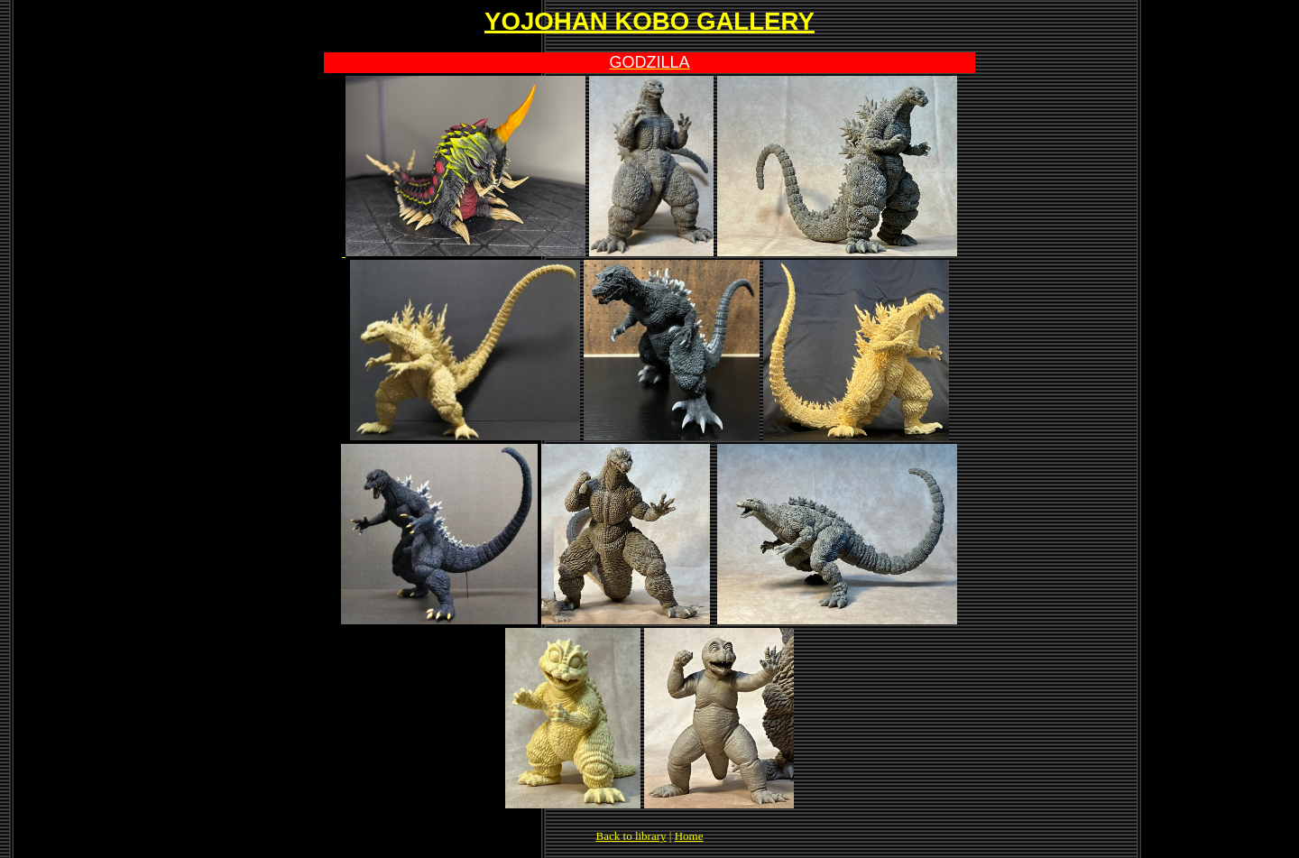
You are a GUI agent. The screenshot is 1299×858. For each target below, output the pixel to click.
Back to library (631, 836)
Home (689, 836)
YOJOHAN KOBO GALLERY (649, 21)
